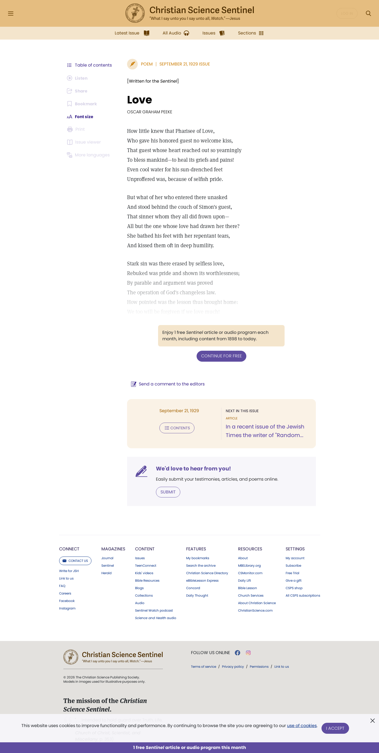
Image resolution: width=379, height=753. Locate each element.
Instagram (67, 608)
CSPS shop (294, 587)
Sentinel (107, 565)
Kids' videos (144, 572)
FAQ (62, 585)
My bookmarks (197, 557)
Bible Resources (147, 580)
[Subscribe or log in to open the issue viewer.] (84, 142)
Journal (107, 557)
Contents (176, 427)
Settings (295, 549)
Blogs (139, 587)
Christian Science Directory (207, 572)
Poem (146, 64)
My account (295, 557)
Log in (347, 13)
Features (196, 549)
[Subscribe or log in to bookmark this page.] (82, 103)
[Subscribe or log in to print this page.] (76, 129)
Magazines (113, 549)
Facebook (67, 600)
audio (155, 617)
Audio (139, 602)
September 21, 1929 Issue (183, 64)
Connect (69, 549)
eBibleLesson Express (202, 580)
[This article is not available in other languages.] (89, 155)
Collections (144, 595)
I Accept (335, 728)
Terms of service (203, 666)
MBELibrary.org (249, 565)
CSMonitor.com (250, 572)
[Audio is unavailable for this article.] (78, 78)
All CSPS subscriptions (303, 595)
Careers (65, 593)
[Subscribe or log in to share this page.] (78, 90)
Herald (106, 572)
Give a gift (293, 580)
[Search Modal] (368, 13)
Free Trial (292, 572)
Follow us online (210, 652)
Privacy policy (233, 666)
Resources (250, 549)
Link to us (66, 578)
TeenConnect (145, 565)
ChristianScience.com (255, 610)
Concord (193, 587)
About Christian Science (257, 602)
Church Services (250, 595)
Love (138, 99)
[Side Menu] (10, 13)
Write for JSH (69, 570)
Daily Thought (197, 595)
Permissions (259, 666)
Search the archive (201, 565)
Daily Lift (244, 580)
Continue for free (221, 356)
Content (145, 549)
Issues (140, 557)
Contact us (75, 560)
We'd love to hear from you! (192, 468)
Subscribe (293, 565)
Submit (167, 492)
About (243, 557)
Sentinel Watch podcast (154, 610)
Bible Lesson (247, 587)
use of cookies (302, 726)
